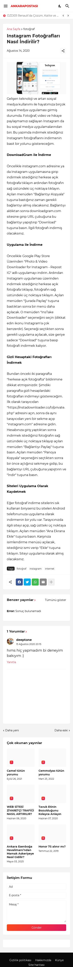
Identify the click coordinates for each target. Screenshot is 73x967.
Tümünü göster (55, 600)
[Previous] (63, 16)
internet (49, 568)
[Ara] (68, 6)
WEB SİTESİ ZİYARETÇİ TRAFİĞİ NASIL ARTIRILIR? (20, 810)
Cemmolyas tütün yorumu (51, 772)
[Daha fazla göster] (51, 582)
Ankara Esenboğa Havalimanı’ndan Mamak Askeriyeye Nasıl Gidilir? (20, 852)
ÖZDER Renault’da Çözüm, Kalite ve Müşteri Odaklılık (33, 15)
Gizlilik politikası (20, 960)
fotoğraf (29, 29)
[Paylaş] (63, 51)
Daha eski (61, 730)
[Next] (68, 16)
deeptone (24, 640)
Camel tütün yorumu (16, 772)
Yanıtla (11, 662)
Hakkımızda (43, 960)
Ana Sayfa (13, 29)
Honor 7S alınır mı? (52, 846)
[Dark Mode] (60, 6)
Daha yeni (12, 730)
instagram (36, 568)
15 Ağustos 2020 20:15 (28, 644)
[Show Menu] (5, 6)
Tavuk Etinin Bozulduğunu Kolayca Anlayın (50, 810)
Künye (59, 960)
